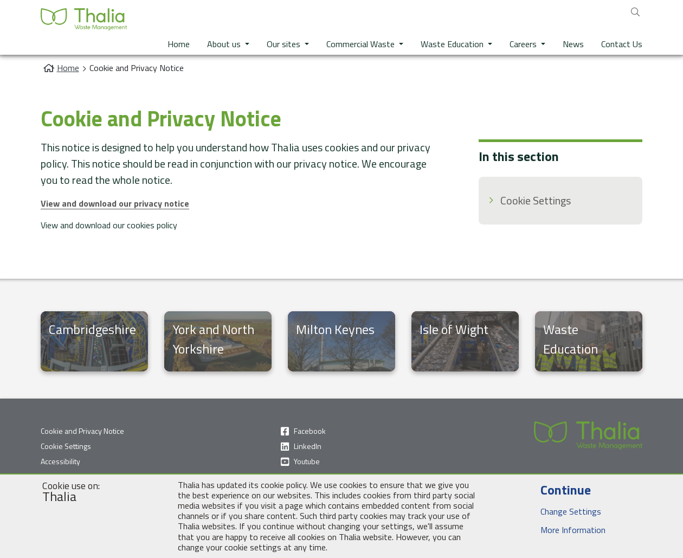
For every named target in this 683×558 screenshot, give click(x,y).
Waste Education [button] (453, 43)
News (573, 43)
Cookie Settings (535, 200)
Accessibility (60, 461)
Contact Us (621, 43)
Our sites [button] (284, 43)
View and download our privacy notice (115, 203)
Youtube (307, 461)
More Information (563, 529)
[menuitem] (560, 201)
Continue (556, 489)
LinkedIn (307, 446)
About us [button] (225, 43)
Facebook (310, 431)
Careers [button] (524, 43)
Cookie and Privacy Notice (82, 431)
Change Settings (561, 511)
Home (178, 43)
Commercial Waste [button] (361, 43)
